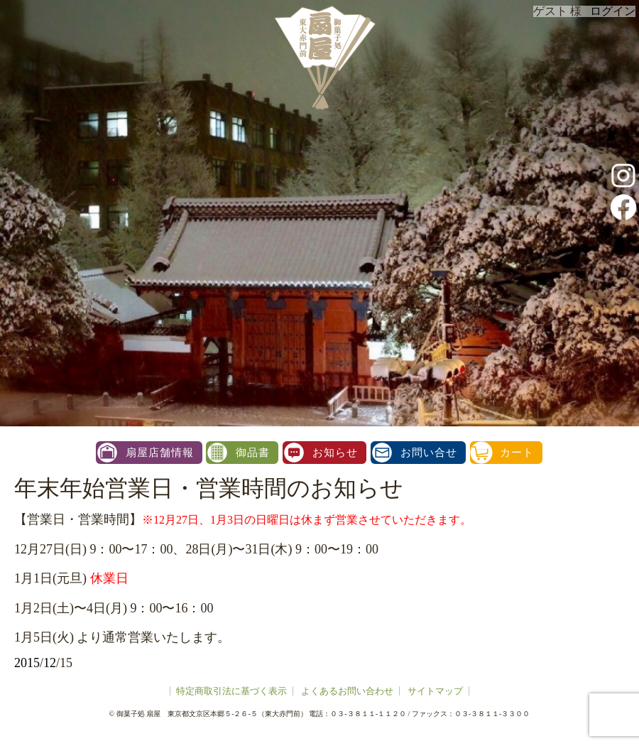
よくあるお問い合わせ (347, 691)
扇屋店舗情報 (160, 452)
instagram (623, 175)
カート (517, 452)
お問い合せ (428, 452)
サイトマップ (435, 691)
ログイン (612, 11)
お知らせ (335, 452)
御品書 (253, 452)
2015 (27, 663)
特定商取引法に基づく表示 (231, 691)
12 (49, 663)
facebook (623, 206)
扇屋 (323, 57)
